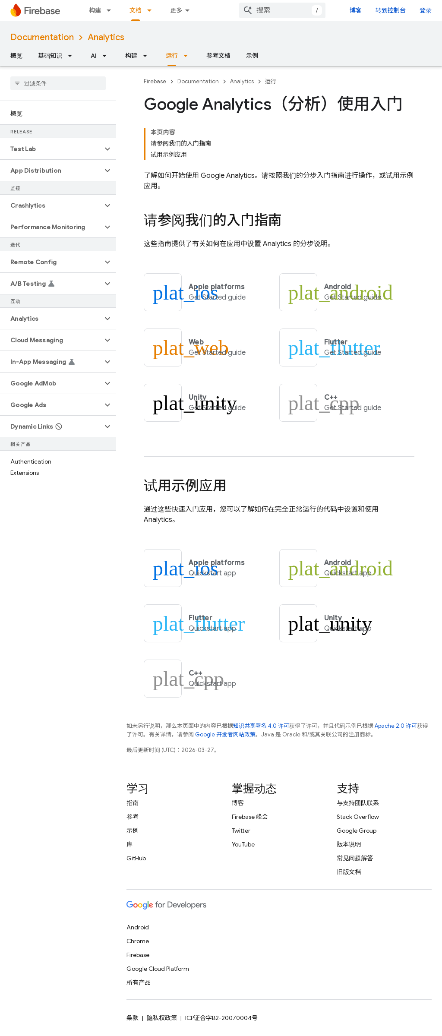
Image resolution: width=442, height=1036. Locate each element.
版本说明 (349, 844)
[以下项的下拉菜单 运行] (188, 55)
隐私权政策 (162, 1017)
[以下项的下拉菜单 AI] (107, 55)
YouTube (243, 844)
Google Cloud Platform (157, 969)
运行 (270, 81)
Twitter (241, 830)
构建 (95, 10)
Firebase (155, 81)
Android (137, 927)
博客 (356, 10)
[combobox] (282, 10)
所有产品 (138, 982)
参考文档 (218, 56)
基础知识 (50, 56)
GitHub (136, 858)
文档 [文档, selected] (135, 10)
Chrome (137, 941)
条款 (132, 1017)
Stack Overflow (358, 817)
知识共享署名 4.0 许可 (261, 726)
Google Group (356, 830)
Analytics (106, 37)
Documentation (42, 37)
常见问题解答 (355, 858)
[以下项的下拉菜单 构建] (111, 10)
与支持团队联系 (358, 803)
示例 (252, 56)
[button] (51, 149)
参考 (132, 817)
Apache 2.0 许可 (396, 726)
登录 (426, 10)
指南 (132, 803)
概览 (16, 56)
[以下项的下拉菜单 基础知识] (72, 55)
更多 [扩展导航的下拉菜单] (176, 10)
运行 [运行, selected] (172, 56)
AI (94, 56)
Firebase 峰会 (250, 817)
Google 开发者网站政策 (225, 734)
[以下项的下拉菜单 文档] (152, 10)
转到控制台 (391, 10)
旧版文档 (349, 872)
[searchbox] (58, 83)
